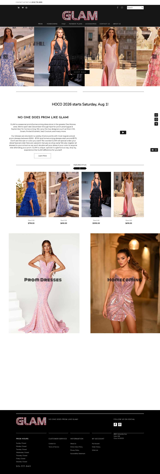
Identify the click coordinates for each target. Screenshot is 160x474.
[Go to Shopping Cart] (19, 7)
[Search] (135, 7)
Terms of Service (54, 447)
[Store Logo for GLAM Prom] (80, 15)
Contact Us (52, 444)
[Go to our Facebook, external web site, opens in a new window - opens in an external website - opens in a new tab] (117, 7)
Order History (96, 447)
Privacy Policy (74, 450)
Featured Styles (80, 165)
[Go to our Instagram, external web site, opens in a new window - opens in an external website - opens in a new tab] (122, 7)
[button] (41, 24)
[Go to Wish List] (23, 7)
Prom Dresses (43, 280)
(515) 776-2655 (37, 2)
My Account (95, 444)
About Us (73, 444)
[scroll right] (83, 168)
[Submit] (142, 7)
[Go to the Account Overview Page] (26, 8)
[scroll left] (76, 168)
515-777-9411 (23, 466)
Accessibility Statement (77, 454)
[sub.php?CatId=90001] (80, 56)
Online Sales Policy (76, 447)
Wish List (95, 450)
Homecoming (124, 280)
